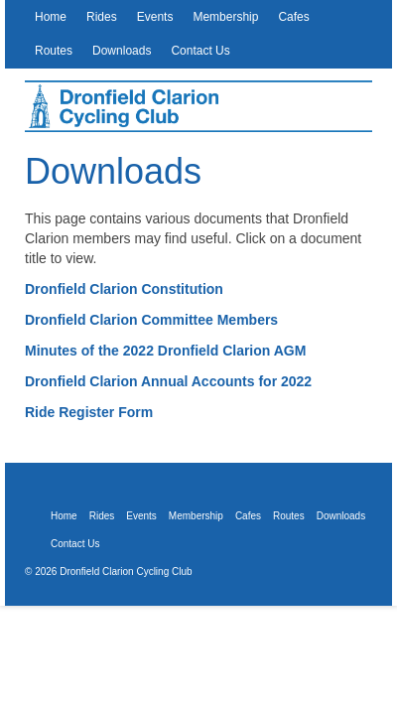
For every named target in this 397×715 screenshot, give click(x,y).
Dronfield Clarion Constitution (124, 289)
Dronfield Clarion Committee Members (151, 320)
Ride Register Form (89, 412)
